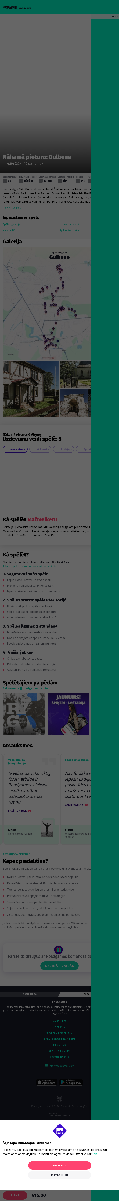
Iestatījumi (59, 1175)
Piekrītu (59, 1165)
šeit (94, 1154)
